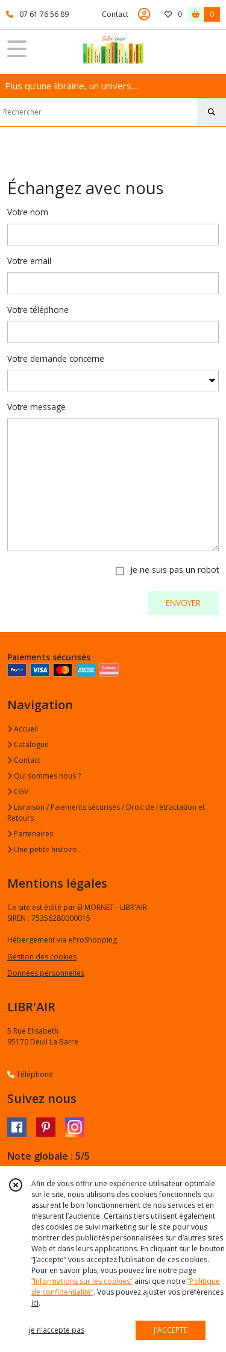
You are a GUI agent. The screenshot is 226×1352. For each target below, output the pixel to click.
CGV (17, 791)
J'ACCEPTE (170, 1330)
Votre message (36, 406)
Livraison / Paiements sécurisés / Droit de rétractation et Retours (106, 812)
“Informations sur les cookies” (82, 1281)
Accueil (22, 729)
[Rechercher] (211, 112)
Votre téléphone (38, 309)
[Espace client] (144, 14)
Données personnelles (45, 973)
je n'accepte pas (56, 1330)
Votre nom (27, 212)
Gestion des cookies (42, 957)
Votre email (29, 261)
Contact (115, 14)
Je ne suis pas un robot (174, 569)
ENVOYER (183, 602)
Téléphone (30, 1074)
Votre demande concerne (55, 358)
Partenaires (30, 834)
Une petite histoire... (45, 849)
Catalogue (28, 744)
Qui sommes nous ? (44, 776)
